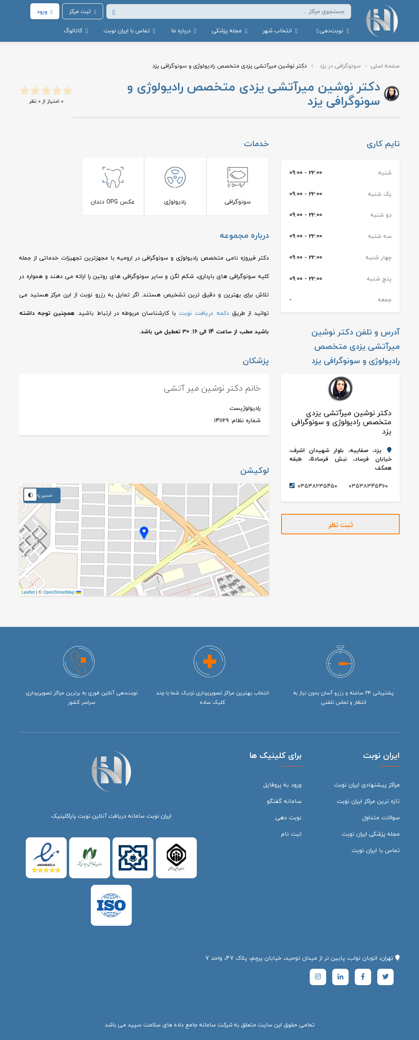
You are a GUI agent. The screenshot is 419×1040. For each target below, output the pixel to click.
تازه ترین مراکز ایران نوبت (368, 801)
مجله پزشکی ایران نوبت (371, 834)
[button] (331, 31)
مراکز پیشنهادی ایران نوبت (367, 785)
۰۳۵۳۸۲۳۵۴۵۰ (317, 486)
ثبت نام (291, 834)
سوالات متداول (381, 817)
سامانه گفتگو (284, 801)
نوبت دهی (288, 817)
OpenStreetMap (59, 592)
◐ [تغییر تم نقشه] (30, 494)
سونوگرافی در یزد (340, 66)
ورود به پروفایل (282, 785)
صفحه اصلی (385, 66)
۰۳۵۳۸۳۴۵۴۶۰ (368, 486)
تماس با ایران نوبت (375, 850)
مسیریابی (42, 495)
